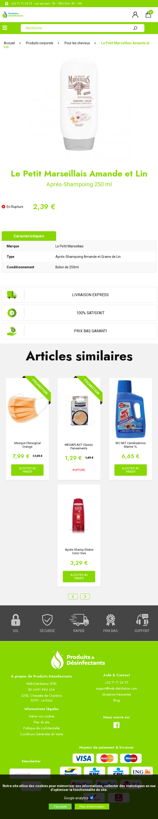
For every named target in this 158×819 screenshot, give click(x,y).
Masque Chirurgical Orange (27, 444)
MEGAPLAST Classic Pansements (79, 446)
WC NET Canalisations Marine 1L (130, 444)
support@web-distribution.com (116, 688)
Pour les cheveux (77, 43)
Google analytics (76, 798)
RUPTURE (79, 470)
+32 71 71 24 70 (21, 3)
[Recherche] (78, 28)
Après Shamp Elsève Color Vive (79, 551)
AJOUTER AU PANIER (27, 470)
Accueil (9, 43)
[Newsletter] (30, 774)
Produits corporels (39, 43)
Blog (116, 700)
